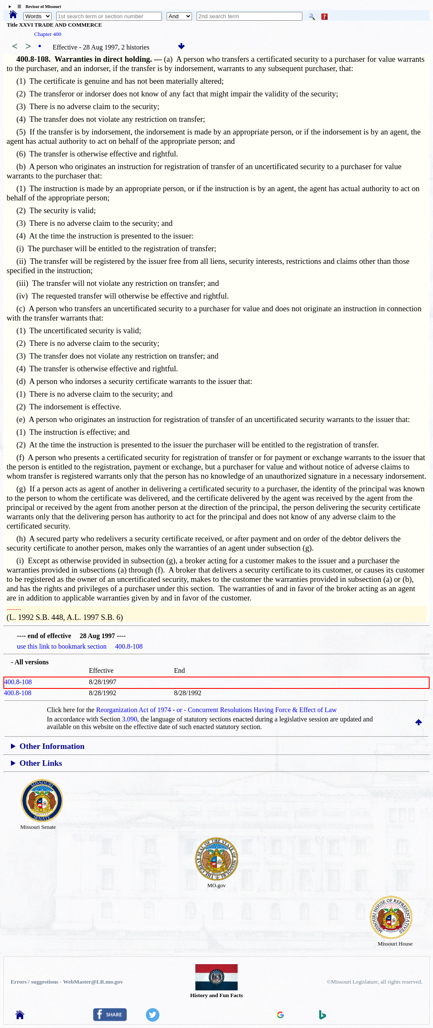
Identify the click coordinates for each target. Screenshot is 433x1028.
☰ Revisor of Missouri (37, 6)
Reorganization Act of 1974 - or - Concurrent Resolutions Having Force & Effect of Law (216, 709)
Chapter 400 (47, 34)
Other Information (52, 746)
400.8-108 (18, 681)
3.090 (129, 719)
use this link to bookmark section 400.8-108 (80, 646)
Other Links (40, 763)
